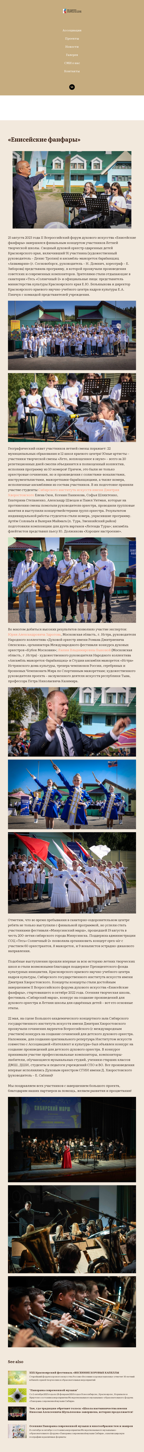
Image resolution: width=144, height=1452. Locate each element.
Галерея (72, 54)
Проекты (72, 38)
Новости (72, 46)
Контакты (72, 71)
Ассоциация (72, 30)
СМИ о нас (72, 63)
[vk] (72, 87)
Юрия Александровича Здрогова (57, 635)
